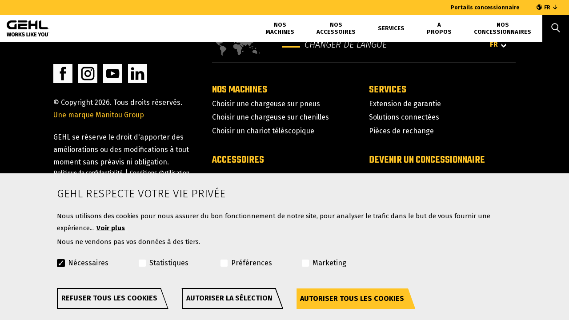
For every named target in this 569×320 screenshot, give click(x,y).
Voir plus (110, 228)
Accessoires (238, 160)
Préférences (251, 263)
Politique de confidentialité (88, 172)
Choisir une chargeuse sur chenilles (270, 117)
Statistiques (168, 263)
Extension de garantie (405, 104)
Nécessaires (88, 263)
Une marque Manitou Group (98, 115)
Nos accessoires (336, 28)
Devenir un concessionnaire (427, 160)
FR (547, 7)
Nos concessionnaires (502, 28)
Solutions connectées (404, 117)
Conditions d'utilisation (159, 172)
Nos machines (279, 28)
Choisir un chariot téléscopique (263, 131)
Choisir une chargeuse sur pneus (266, 104)
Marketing (329, 263)
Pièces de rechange (401, 131)
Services (391, 28)
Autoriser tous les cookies (352, 298)
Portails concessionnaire (485, 7)
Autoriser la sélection (229, 298)
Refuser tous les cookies (109, 298)
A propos (439, 28)
